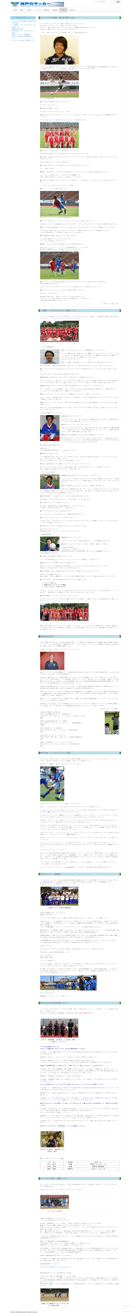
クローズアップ (23, 18)
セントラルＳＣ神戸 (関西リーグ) (23, 40)
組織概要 (55, 10)
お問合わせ (72, 10)
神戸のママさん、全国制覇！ (21, 34)
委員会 (30, 10)
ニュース (38, 10)
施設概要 (46, 10)
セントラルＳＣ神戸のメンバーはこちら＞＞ (55, 1267)
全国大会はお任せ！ (18, 29)
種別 (22, 10)
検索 (118, 1)
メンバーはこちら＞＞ (48, 993)
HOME (15, 10)
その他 (63, 10)
